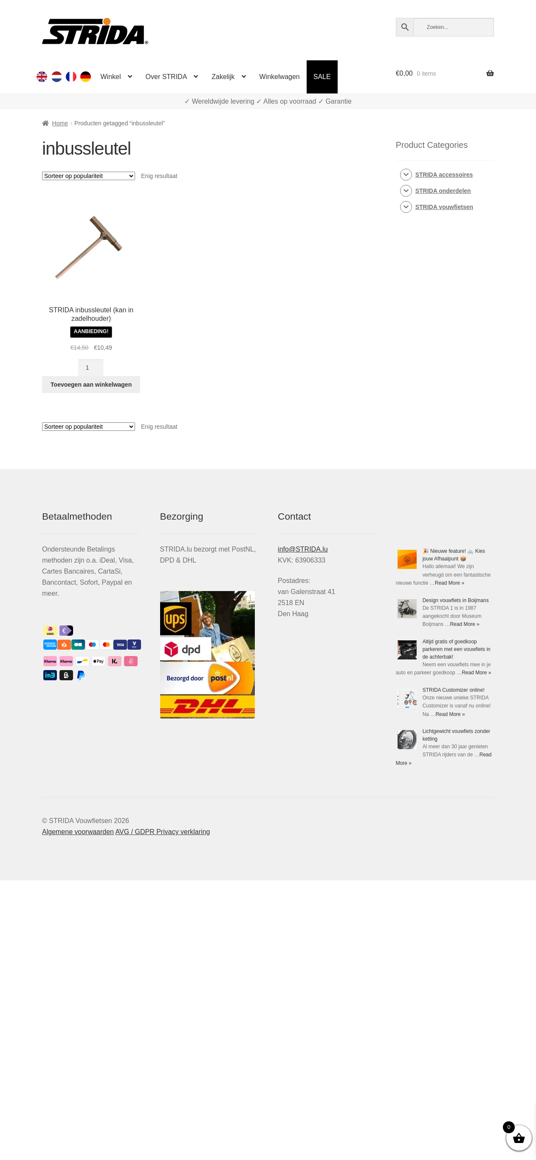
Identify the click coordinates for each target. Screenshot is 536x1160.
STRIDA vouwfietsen (444, 207)
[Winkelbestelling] (88, 176)
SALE (322, 76)
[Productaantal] (90, 367)
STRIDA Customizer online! (454, 690)
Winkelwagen (280, 76)
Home (60, 123)
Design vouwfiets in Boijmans (456, 600)
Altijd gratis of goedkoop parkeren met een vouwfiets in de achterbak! (457, 649)
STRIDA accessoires (444, 174)
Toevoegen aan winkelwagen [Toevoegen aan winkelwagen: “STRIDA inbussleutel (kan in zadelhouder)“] (91, 384)
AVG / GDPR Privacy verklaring (163, 831)
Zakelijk (223, 76)
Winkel (111, 76)
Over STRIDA (166, 76)
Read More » (449, 583)
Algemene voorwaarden (78, 831)
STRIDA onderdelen (443, 190)
